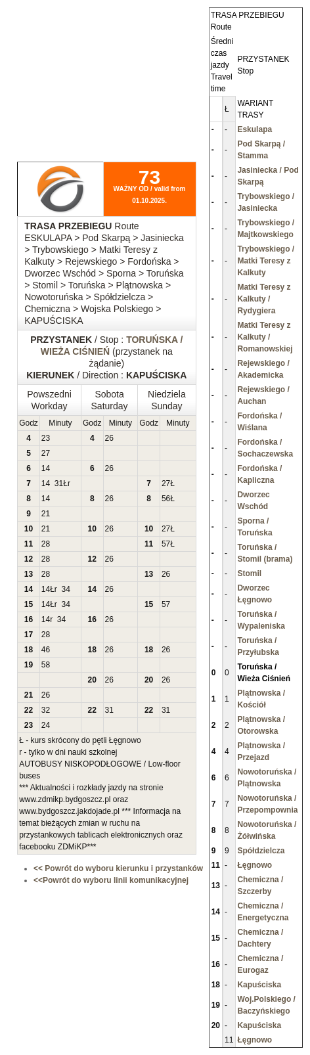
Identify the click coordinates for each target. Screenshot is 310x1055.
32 (45, 710)
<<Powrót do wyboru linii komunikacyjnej (110, 880)
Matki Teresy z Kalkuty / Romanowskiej (264, 337)
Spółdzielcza (260, 850)
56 (166, 498)
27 (45, 453)
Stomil (249, 573)
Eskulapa (254, 129)
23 (45, 438)
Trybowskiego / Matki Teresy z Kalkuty (265, 260)
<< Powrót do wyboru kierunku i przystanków (118, 868)
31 (59, 483)
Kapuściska (259, 984)
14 (45, 468)
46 (45, 649)
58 (45, 664)
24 (45, 725)
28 (45, 544)
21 (45, 513)
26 (109, 438)
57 (166, 544)
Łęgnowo (254, 865)
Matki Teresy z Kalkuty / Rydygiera (263, 298)
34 (66, 589)
